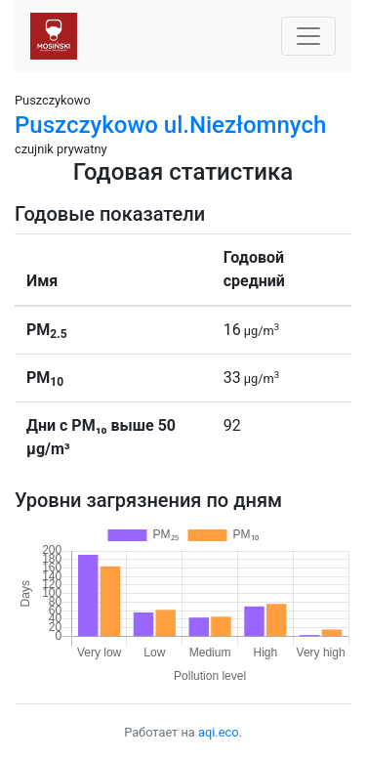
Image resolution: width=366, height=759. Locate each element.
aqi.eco (218, 732)
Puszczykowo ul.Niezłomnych (170, 125)
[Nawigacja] (308, 36)
